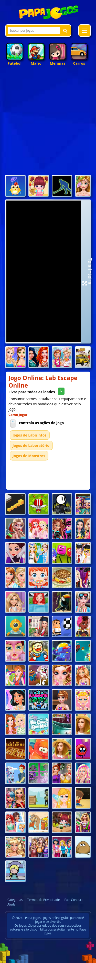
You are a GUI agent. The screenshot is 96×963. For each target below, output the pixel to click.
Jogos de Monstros (29, 455)
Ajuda (11, 904)
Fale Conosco (74, 900)
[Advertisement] (48, 122)
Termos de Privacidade (43, 900)
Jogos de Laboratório (31, 445)
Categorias (15, 900)
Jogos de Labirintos (29, 435)
